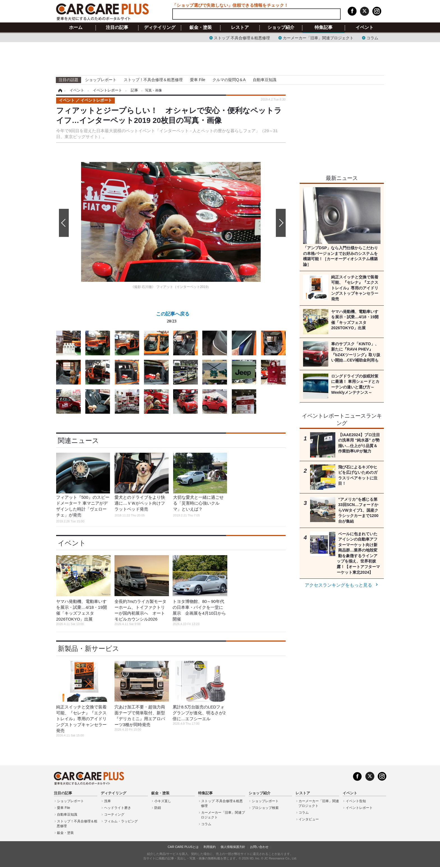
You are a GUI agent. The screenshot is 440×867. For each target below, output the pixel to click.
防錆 (157, 808)
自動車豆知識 (264, 79)
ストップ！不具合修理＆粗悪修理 (153, 79)
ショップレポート (100, 79)
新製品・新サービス (88, 648)
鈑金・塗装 (200, 27)
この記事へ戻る (172, 318)
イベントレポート (359, 808)
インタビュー (309, 819)
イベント (364, 27)
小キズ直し (162, 801)
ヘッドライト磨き (117, 808)
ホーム (75, 27)
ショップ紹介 (280, 27)
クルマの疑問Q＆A (229, 79)
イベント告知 (356, 801)
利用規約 (209, 846)
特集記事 (324, 27)
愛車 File (197, 79)
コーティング (114, 814)
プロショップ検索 (265, 808)
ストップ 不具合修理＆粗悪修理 (242, 37)
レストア (240, 27)
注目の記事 (117, 27)
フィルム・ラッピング (121, 821)
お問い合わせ (259, 846)
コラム (372, 37)
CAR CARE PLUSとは (183, 846)
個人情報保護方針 (233, 846)
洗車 (107, 801)
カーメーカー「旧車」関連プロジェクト (318, 37)
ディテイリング (159, 27)
